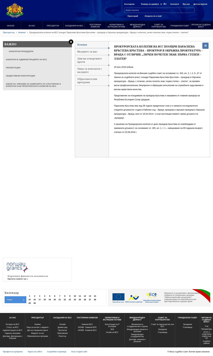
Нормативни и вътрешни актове (116, 26)
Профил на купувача (13, 352)
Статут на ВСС (13, 327)
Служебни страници (56, 352)
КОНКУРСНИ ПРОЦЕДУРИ (21, 51)
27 (90, 299)
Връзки (186, 4)
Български (129, 4)
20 (55, 299)
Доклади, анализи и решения (137, 340)
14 (95, 296)
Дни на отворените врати (93, 61)
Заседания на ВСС (74, 26)
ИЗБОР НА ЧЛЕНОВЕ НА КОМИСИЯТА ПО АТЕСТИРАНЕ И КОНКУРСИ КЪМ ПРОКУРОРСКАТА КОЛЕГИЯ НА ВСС (33, 85)
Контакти (174, 4)
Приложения (62, 333)
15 (30, 299)
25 (80, 299)
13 (90, 296)
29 (30, 303)
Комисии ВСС (87, 324)
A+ (165, 4)
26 (85, 299)
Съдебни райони (206, 342)
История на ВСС (12, 324)
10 (75, 296)
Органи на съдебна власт (201, 26)
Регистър (62, 336)
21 (60, 299)
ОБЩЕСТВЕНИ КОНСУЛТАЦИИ (20, 76)
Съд (206, 326)
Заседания (162, 329)
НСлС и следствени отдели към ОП (206, 335)
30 (35, 303)
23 (70, 299)
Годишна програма (12, 333)
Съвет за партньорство (158, 26)
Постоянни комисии (95, 26)
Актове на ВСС (112, 332)
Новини (21, 32)
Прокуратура (206, 329)
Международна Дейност (137, 26)
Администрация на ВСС (12, 330)
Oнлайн (62, 324)
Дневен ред (62, 327)
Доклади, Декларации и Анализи (12, 337)
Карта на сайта (35, 352)
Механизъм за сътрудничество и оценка (137, 325)
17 (40, 299)
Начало (10, 26)
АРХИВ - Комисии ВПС (87, 327)
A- (161, 4)
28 (95, 299)
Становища (162, 332)
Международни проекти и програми (137, 330)
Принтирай (133, 16)
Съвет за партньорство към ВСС (162, 325)
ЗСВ (112, 329)
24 (75, 299)
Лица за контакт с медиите (38, 327)
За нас (32, 26)
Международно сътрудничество (137, 335)
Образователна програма (93, 81)
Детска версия (200, 4)
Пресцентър (53, 26)
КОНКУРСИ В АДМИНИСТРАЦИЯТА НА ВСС (26, 59)
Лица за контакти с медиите (93, 71)
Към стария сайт (79, 352)
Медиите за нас (93, 52)
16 (35, 299)
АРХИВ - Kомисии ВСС (87, 330)
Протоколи (62, 330)
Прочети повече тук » (18, 279)
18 (45, 299)
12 (85, 296)
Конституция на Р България (112, 325)
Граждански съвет (180, 26)
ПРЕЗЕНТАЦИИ (13, 68)
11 (80, 296)
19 (50, 299)
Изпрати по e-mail (153, 16)
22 (65, 299)
